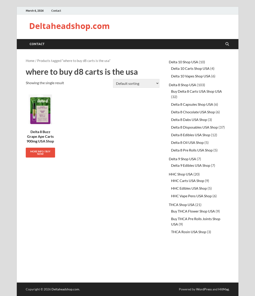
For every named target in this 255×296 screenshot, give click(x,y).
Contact (56, 10)
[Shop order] (136, 83)
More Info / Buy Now (40, 152)
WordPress (204, 289)
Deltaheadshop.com (69, 25)
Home (30, 61)
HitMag (223, 289)
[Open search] (227, 44)
